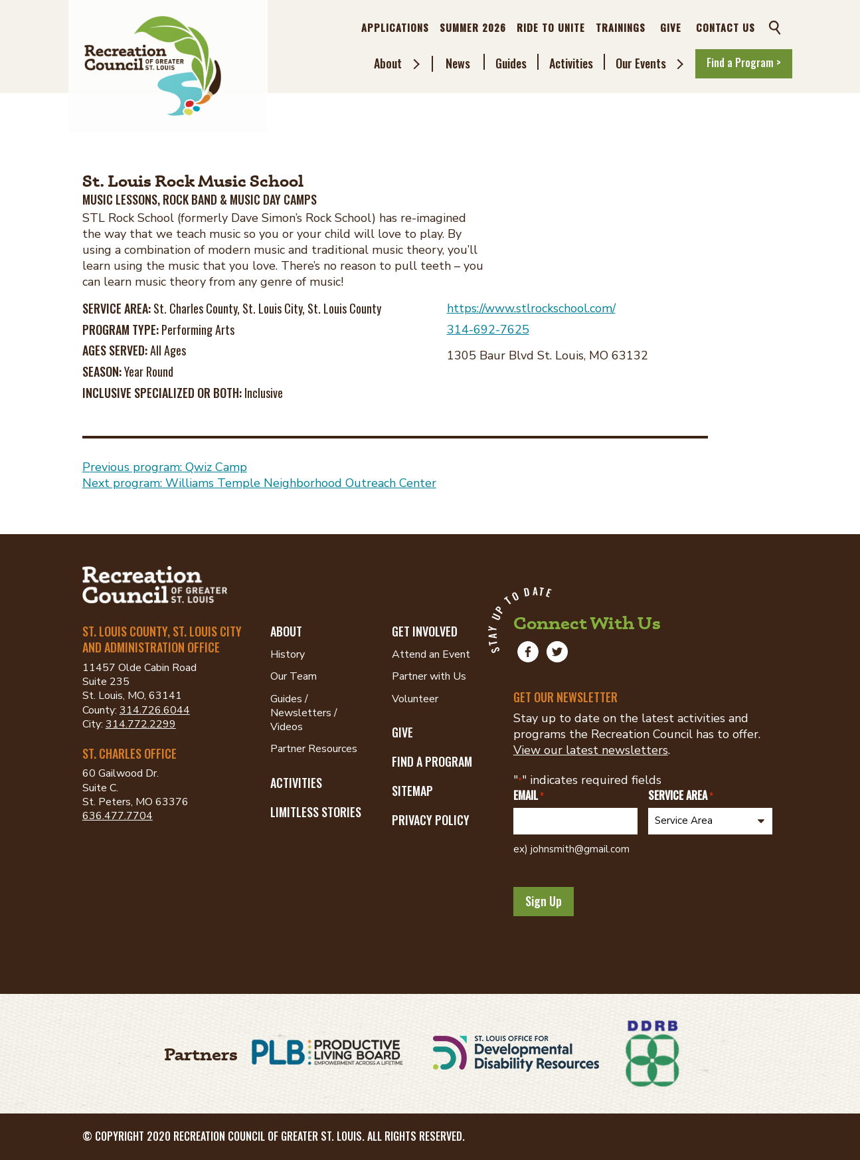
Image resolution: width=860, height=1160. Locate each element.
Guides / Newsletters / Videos (303, 713)
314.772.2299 (141, 724)
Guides (511, 63)
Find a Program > (744, 62)
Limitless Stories (315, 812)
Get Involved (425, 631)
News (458, 63)
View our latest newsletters (590, 750)
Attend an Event (431, 654)
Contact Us (725, 27)
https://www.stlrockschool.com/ (531, 308)
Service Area (680, 796)
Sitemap (412, 790)
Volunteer (415, 699)
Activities (571, 63)
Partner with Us (429, 676)
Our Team (293, 676)
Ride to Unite (551, 27)
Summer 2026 (473, 27)
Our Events (641, 63)
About (388, 63)
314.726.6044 (155, 710)
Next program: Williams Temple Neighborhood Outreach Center (259, 483)
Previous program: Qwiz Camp (164, 467)
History (287, 654)
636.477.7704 (117, 816)
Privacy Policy (431, 819)
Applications (395, 27)
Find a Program (432, 761)
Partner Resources (313, 748)
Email (528, 796)
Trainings (620, 27)
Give (670, 27)
